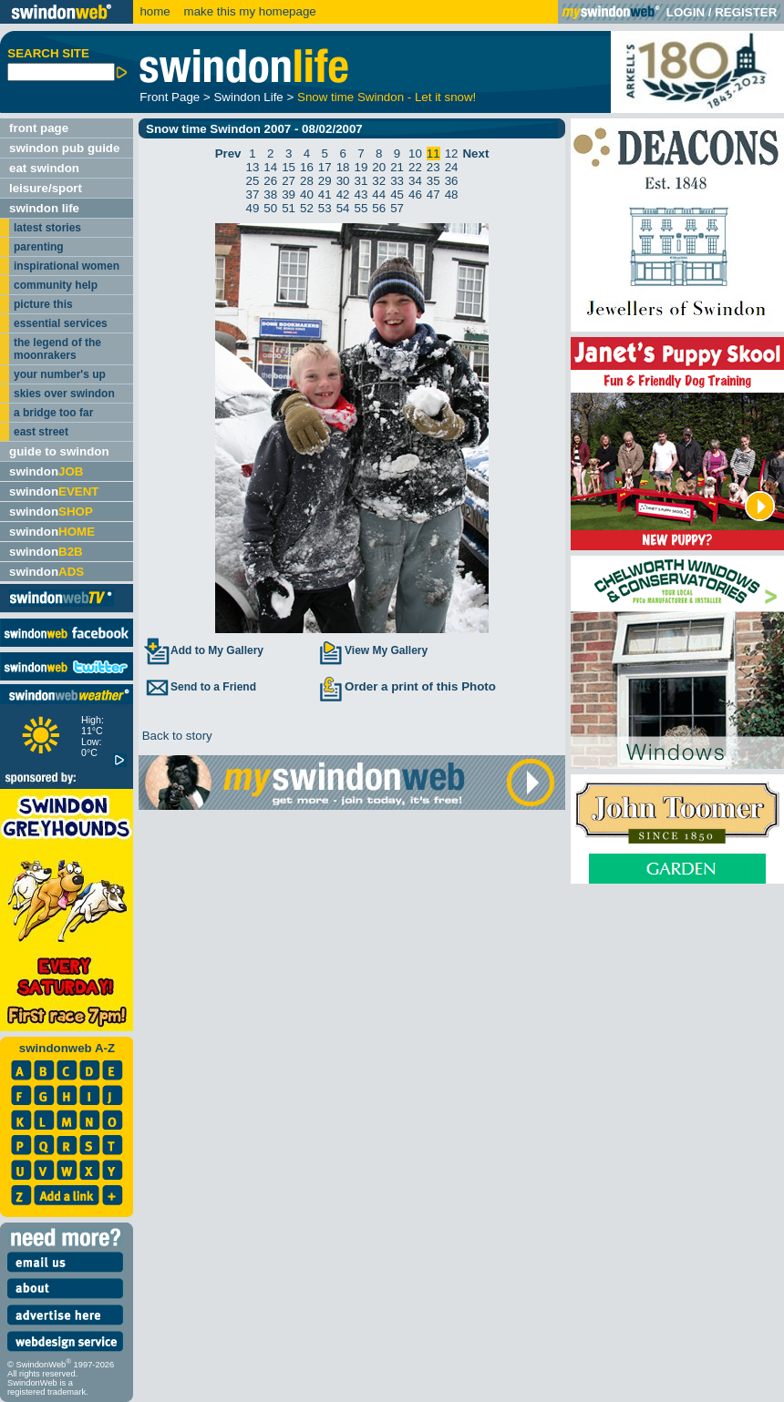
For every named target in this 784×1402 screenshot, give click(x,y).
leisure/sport (45, 188)
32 (379, 181)
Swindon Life (248, 97)
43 (361, 194)
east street (41, 431)
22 (415, 167)
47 (433, 194)
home (154, 11)
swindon (46, 471)
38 (270, 194)
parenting (39, 246)
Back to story (175, 735)
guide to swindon (59, 451)
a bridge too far (53, 412)
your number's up (60, 374)
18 (343, 167)
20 (379, 167)
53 (325, 208)
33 (397, 181)
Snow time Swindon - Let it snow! (386, 97)
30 (343, 181)
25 (253, 181)
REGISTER (746, 12)
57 (397, 208)
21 (397, 167)
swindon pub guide (64, 148)
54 (343, 208)
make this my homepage (248, 11)
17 (325, 167)
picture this (43, 304)
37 (253, 194)
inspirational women (66, 266)
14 (270, 167)
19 (361, 167)
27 (288, 181)
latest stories (47, 227)
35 (433, 181)
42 (343, 194)
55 (361, 208)
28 (307, 181)
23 (433, 167)
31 (361, 181)
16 (307, 167)
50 (270, 208)
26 (270, 181)
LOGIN (685, 12)
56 (379, 208)
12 (452, 153)
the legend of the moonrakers (57, 349)
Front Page (169, 97)
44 (379, 194)
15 (288, 167)
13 (253, 167)
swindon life (44, 208)
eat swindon (44, 168)
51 (288, 208)
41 (325, 194)
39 (288, 194)
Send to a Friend (199, 687)
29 (325, 181)
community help (56, 285)
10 (415, 153)
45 (397, 194)
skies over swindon (64, 393)
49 (253, 208)
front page (38, 128)
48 (452, 194)
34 (415, 181)
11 (433, 153)
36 (452, 181)
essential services (61, 323)
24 (452, 167)
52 (307, 208)
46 (415, 194)
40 (307, 194)
